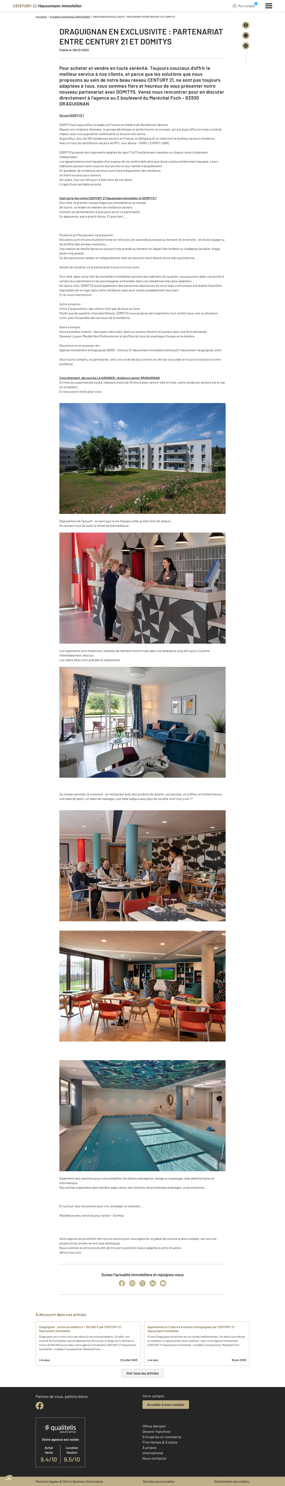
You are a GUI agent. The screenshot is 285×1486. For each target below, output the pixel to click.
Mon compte (244, 6)
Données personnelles (158, 1481)
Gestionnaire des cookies (231, 1481)
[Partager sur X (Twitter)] (245, 35)
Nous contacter (154, 1458)
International (152, 1453)
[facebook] (40, 1406)
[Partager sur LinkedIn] (245, 45)
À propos (149, 1447)
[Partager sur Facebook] (245, 25)
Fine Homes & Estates (160, 1442)
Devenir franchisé (156, 1431)
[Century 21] (47, 6)
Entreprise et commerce (161, 1437)
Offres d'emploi (154, 1426)
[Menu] (268, 5)
